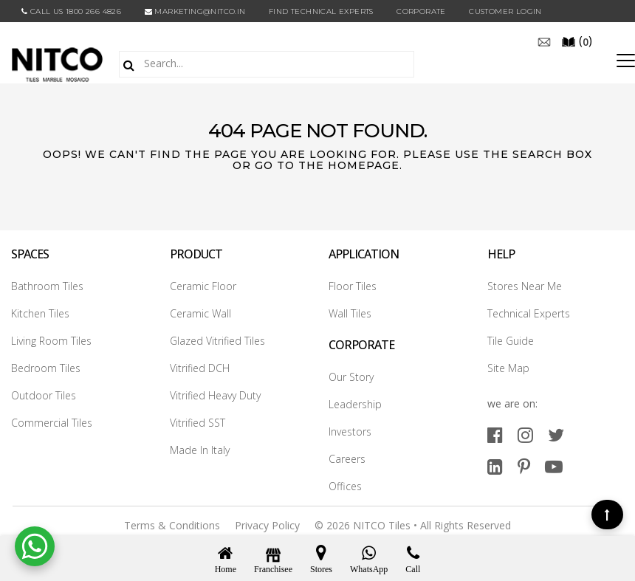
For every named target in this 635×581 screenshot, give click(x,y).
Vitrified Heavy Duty (215, 395)
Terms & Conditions (172, 525)
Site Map (508, 368)
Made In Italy (200, 450)
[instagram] (525, 434)
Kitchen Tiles (40, 313)
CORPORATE (421, 11)
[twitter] (556, 434)
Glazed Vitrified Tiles (217, 341)
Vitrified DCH (200, 368)
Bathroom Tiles (47, 286)
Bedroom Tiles (45, 368)
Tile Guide (510, 341)
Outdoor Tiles (43, 395)
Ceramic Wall (200, 313)
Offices (345, 486)
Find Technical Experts (321, 11)
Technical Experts (528, 313)
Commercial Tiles (51, 423)
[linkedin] (495, 466)
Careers (347, 459)
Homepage (363, 165)
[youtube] (554, 466)
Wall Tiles (350, 313)
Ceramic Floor (203, 286)
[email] (544, 40)
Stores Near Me (524, 286)
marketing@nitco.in (195, 11)
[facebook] (495, 434)
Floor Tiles (353, 286)
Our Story (351, 377)
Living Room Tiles (51, 341)
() (576, 40)
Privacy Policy (267, 525)
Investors (350, 431)
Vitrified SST (197, 423)
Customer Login (505, 11)
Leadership (355, 404)
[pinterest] (524, 466)
